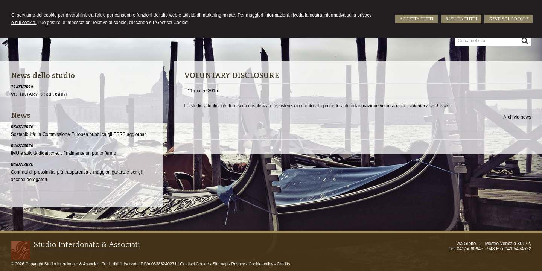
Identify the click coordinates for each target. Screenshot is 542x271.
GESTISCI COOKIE (508, 19)
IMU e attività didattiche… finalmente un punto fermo (63, 153)
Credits (283, 264)
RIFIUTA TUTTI (461, 19)
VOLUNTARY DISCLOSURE (40, 94)
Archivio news (517, 117)
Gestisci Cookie (194, 264)
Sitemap (219, 264)
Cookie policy (260, 264)
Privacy (238, 264)
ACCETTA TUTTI (416, 19)
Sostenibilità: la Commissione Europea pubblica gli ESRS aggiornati (79, 134)
